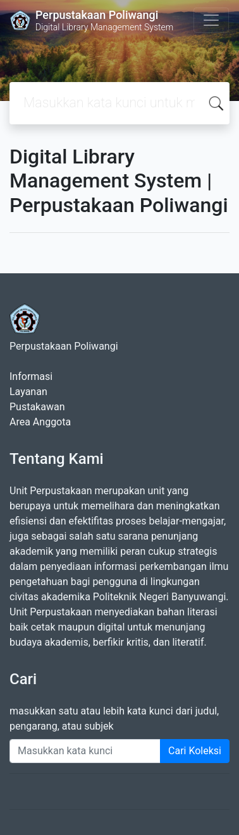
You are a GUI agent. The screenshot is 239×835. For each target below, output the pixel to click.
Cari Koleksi (194, 751)
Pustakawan (36, 407)
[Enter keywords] (85, 751)
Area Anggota (40, 422)
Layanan (28, 392)
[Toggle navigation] (211, 20)
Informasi (30, 376)
